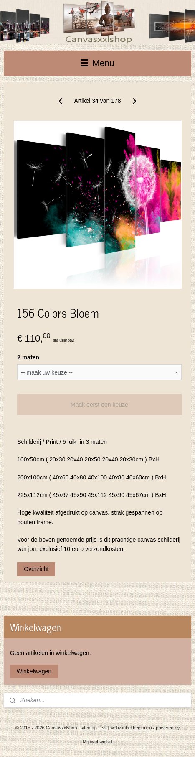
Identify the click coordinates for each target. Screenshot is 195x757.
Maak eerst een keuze (99, 404)
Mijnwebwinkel (97, 741)
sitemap (89, 727)
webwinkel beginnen (131, 727)
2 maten (28, 357)
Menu (97, 63)
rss (104, 727)
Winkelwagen (34, 671)
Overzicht (36, 569)
